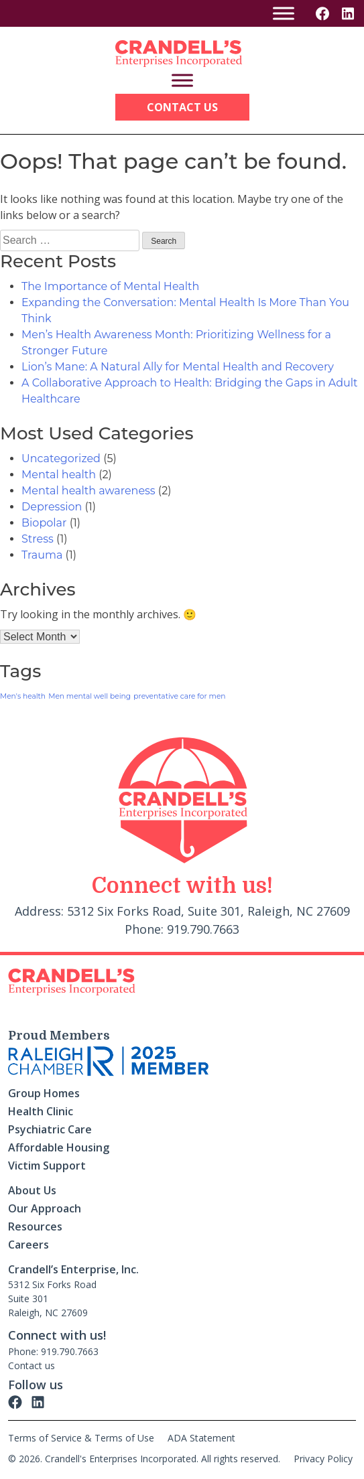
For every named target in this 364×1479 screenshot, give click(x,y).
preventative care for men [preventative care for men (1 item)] (179, 696)
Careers (28, 1244)
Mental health (58, 474)
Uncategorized (61, 458)
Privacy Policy (323, 1458)
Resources (35, 1226)
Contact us (31, 1365)
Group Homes (44, 1093)
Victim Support (47, 1165)
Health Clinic (40, 1111)
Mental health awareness (88, 490)
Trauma (41, 555)
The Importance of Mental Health (110, 286)
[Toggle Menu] (283, 13)
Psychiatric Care (50, 1129)
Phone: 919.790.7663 (53, 1351)
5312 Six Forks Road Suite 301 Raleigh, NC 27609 (52, 1298)
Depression (51, 506)
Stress (37, 539)
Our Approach (44, 1208)
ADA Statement (201, 1437)
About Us (32, 1190)
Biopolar (43, 522)
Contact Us (182, 107)
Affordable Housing (58, 1147)
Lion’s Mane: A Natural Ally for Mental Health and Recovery (177, 366)
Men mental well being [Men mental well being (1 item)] (89, 696)
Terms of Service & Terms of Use (81, 1437)
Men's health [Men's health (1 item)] (23, 696)
